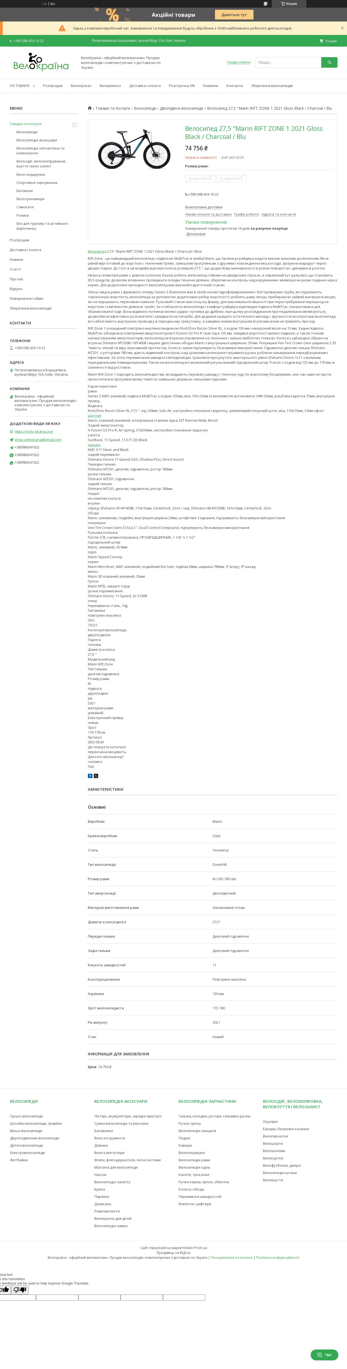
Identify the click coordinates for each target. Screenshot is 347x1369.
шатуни (94, 415)
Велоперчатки (275, 1136)
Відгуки (16, 288)
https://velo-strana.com (34, 431)
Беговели (25, 190)
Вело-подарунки (31, 174)
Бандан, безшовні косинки (286, 1128)
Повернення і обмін (27, 298)
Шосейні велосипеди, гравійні (36, 1123)
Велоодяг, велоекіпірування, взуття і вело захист (41, 163)
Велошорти (273, 1143)
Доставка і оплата (145, 85)
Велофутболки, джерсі (282, 1165)
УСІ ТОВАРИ (19, 85)
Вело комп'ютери (109, 1152)
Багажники (103, 1130)
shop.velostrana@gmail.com (38, 439)
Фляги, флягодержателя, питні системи (127, 1159)
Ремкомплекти (107, 1211)
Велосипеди (145, 108)
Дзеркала (102, 1203)
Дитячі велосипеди (26, 1145)
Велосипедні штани (280, 1172)
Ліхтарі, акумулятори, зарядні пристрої (128, 1116)
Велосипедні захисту (112, 1181)
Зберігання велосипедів (272, 85)
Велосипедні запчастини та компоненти (41, 150)
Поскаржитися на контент (232, 1257)
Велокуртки (273, 1158)
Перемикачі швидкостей (200, 1196)
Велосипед (97, 251)
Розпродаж (53, 85)
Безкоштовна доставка (203, 207)
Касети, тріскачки (194, 1174)
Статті (15, 269)
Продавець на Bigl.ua (173, 1252)
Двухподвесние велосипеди (34, 1138)
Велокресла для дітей (112, 1218)
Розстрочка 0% (182, 85)
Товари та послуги (112, 108)
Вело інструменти (109, 1138)
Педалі (184, 1138)
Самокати (25, 206)
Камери (185, 1145)
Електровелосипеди (27, 1152)
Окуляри (270, 1121)
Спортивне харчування (37, 182)
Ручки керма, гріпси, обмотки (204, 1181)
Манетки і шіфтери (195, 1203)
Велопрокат (81, 85)
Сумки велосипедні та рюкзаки (121, 1123)
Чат (324, 1354)
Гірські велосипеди (26, 1116)
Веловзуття (273, 1180)
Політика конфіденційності (277, 1257)
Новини (16, 259)
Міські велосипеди (26, 1130)
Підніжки (101, 1196)
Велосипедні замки (110, 1225)
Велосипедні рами (194, 1159)
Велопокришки (192, 1152)
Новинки (210, 85)
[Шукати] (329, 62)
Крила (99, 1189)
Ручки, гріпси (190, 1123)
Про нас (16, 279)
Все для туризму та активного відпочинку (42, 226)
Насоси (100, 1174)
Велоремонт (110, 85)
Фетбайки (19, 1159)
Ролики (23, 215)
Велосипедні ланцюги (197, 1130)
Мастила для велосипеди (116, 1167)
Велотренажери (30, 198)
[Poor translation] (19, 1290)
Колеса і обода (191, 1189)
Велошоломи (274, 1150)
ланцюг (94, 444)
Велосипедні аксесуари (37, 140)
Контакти (234, 85)
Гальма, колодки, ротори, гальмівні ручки (214, 1116)
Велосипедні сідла (194, 1167)
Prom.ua (200, 1248)
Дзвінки (101, 1145)
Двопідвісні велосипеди (181, 108)
